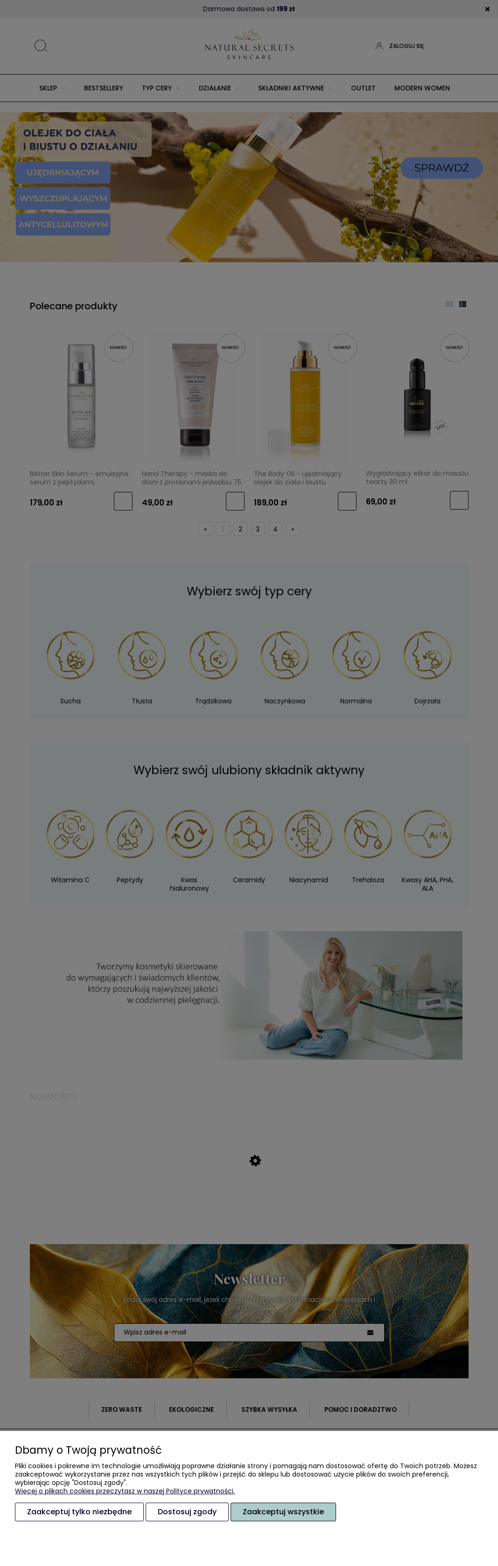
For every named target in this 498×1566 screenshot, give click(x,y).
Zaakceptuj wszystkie (283, 1511)
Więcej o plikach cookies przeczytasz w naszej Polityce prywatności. (125, 1491)
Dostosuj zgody (187, 1511)
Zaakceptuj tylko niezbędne (79, 1511)
